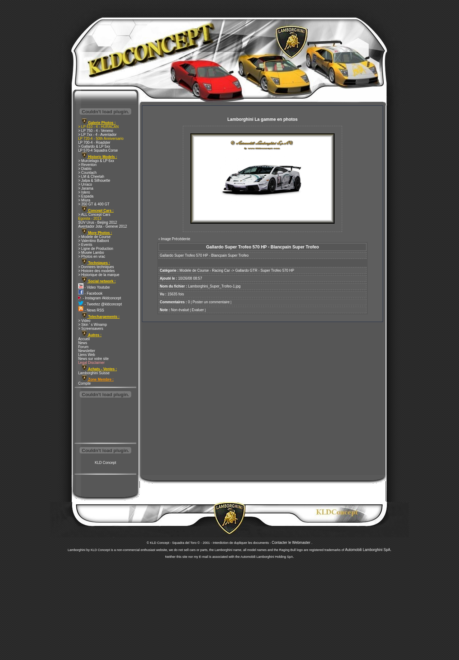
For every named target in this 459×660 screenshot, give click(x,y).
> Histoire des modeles (96, 271)
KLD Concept (105, 463)
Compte (84, 383)
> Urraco (85, 184)
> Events (85, 245)
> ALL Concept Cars (94, 215)
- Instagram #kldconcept (99, 298)
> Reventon (87, 165)
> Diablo (84, 169)
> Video (84, 321)
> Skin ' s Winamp (92, 325)
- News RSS (91, 310)
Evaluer (198, 310)
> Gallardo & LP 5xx (94, 146)
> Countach (87, 173)
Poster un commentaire (211, 302)
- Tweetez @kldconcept (100, 304)
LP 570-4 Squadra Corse (98, 150)
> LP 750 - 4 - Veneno (95, 131)
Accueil (84, 339)
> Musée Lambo (91, 253)
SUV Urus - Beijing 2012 (97, 222)
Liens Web (86, 355)
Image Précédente (175, 239)
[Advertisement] (105, 421)
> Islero (84, 192)
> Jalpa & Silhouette (94, 180)
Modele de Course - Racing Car (205, 270)
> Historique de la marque (98, 275)
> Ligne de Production (95, 249)
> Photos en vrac (91, 256)
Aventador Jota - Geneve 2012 (102, 226)
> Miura (84, 200)
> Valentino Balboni (93, 241)
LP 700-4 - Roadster (94, 142)
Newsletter (86, 351)
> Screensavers (90, 329)
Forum (83, 347)
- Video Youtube (94, 287)
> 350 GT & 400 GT (93, 204)
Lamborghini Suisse (94, 373)
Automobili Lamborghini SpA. (368, 550)
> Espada (86, 196)
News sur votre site (93, 359)
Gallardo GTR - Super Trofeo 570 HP (264, 270)
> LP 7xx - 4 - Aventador (97, 135)
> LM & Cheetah (91, 177)
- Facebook (90, 293)
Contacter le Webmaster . (292, 543)
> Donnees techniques (96, 267)
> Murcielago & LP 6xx (96, 161)
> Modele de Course (94, 237)
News (82, 343)
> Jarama (85, 188)
